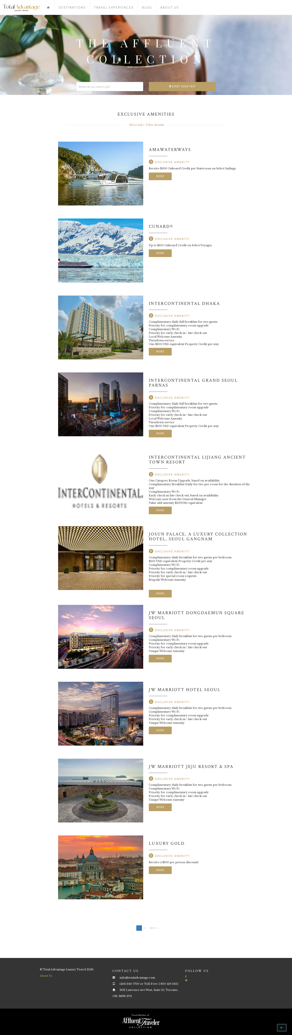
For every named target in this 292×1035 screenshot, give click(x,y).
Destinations (72, 7)
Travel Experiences (114, 7)
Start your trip (182, 86)
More (160, 176)
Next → (154, 927)
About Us (169, 7)
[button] (281, 1027)
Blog (147, 7)
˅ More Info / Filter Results (146, 125)
